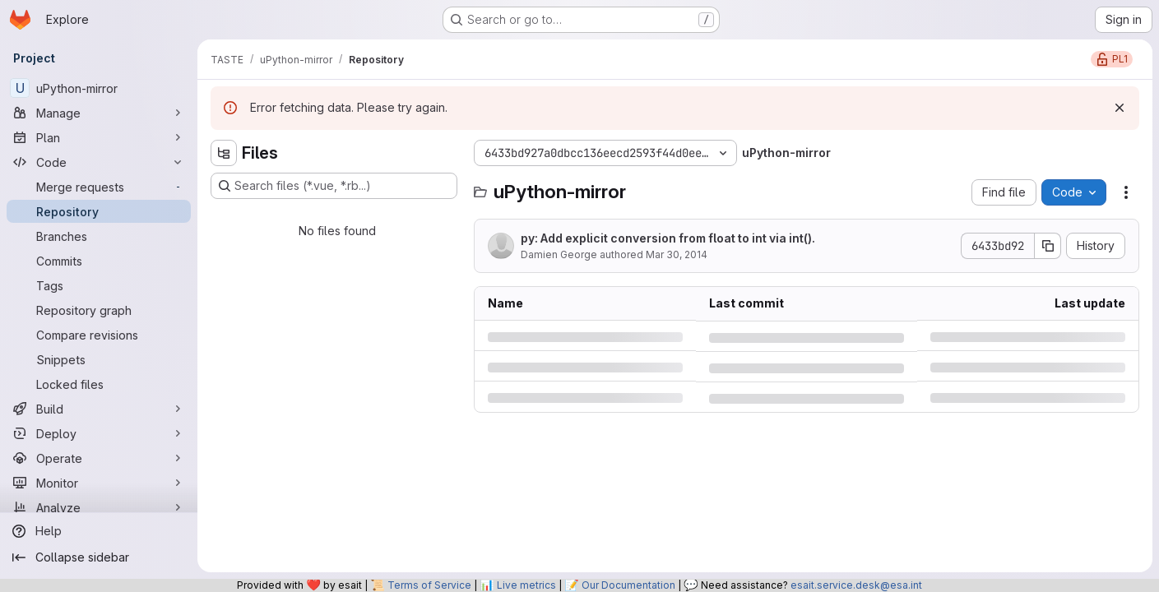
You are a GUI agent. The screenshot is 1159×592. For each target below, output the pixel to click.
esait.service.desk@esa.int (856, 585)
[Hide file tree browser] (224, 153)
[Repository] (99, 211)
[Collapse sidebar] (99, 557)
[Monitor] (99, 482)
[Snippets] (99, 359)
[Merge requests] (99, 186)
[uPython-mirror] (99, 87)
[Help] (99, 531)
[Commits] (99, 260)
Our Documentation (628, 585)
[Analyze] (99, 507)
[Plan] (99, 137)
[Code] (99, 161)
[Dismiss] (1119, 108)
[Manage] (99, 112)
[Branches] (99, 235)
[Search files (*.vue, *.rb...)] (334, 186)
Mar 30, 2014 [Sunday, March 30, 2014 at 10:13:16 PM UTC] (676, 254)
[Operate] (99, 457)
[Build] (99, 408)
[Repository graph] (99, 309)
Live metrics (526, 585)
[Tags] (99, 285)
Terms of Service (429, 585)
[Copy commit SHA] (1048, 246)
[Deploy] (99, 433)
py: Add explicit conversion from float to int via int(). (668, 238)
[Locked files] (99, 383)
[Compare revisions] (99, 334)
